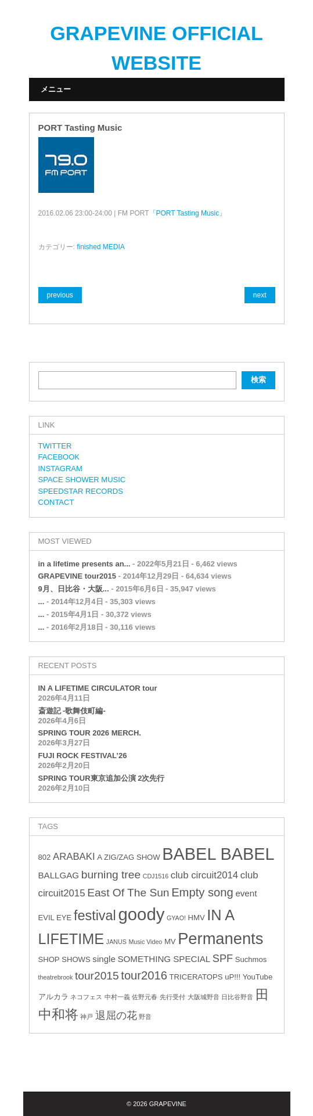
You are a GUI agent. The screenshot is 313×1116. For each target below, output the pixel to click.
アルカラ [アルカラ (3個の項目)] (53, 996)
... (41, 601)
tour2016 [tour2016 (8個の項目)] (144, 975)
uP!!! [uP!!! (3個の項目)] (232, 977)
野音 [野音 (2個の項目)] (145, 1016)
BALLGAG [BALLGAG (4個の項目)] (59, 875)
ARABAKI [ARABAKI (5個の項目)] (74, 856)
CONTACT (56, 502)
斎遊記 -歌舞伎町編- (72, 710)
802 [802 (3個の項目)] (44, 857)
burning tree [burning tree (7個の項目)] (111, 875)
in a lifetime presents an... (84, 563)
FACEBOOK (59, 457)
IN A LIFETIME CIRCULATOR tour (97, 688)
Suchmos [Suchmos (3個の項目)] (251, 959)
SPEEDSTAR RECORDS (80, 491)
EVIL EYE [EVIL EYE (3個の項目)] (55, 917)
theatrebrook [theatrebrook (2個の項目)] (55, 977)
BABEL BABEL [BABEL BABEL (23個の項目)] (218, 854)
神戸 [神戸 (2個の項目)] (86, 1016)
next (260, 295)
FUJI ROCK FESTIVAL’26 (82, 755)
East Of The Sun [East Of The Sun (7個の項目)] (128, 893)
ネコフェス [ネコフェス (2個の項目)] (86, 996)
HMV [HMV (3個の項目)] (196, 917)
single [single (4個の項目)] (104, 959)
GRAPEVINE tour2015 (77, 576)
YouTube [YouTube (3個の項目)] (257, 977)
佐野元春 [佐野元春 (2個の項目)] (144, 996)
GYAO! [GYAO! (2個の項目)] (176, 917)
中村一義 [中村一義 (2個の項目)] (117, 996)
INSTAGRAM (60, 468)
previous (60, 295)
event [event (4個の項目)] (246, 893)
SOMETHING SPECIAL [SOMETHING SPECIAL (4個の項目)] (163, 959)
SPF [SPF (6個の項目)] (223, 958)
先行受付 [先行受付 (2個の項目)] (172, 996)
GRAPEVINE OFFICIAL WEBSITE (156, 48)
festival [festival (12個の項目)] (95, 915)
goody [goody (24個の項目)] (141, 914)
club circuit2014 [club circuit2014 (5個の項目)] (204, 875)
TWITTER (55, 446)
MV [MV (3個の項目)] (170, 941)
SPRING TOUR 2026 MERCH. (89, 733)
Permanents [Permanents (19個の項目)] (220, 939)
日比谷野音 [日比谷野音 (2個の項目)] (237, 996)
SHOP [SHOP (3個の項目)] (49, 959)
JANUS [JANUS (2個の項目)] (116, 941)
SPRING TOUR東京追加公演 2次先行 (101, 778)
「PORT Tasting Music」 (187, 213)
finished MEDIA (101, 247)
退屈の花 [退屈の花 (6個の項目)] (116, 1015)
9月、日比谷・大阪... (73, 588)
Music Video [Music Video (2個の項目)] (145, 941)
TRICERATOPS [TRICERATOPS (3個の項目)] (196, 977)
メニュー (56, 89)
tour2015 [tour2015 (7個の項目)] (97, 976)
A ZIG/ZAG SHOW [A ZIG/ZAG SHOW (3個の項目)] (128, 857)
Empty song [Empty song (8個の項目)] (202, 892)
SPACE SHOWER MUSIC (82, 479)
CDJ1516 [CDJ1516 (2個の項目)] (155, 876)
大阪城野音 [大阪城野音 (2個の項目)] (204, 996)
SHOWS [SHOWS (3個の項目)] (76, 959)
